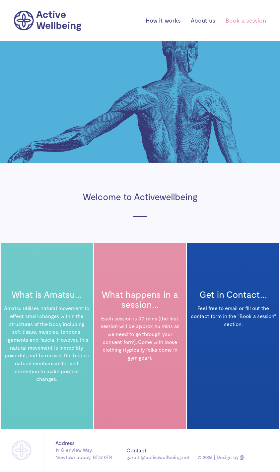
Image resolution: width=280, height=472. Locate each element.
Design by (230, 457)
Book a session (246, 20)
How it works (163, 20)
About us (203, 20)
